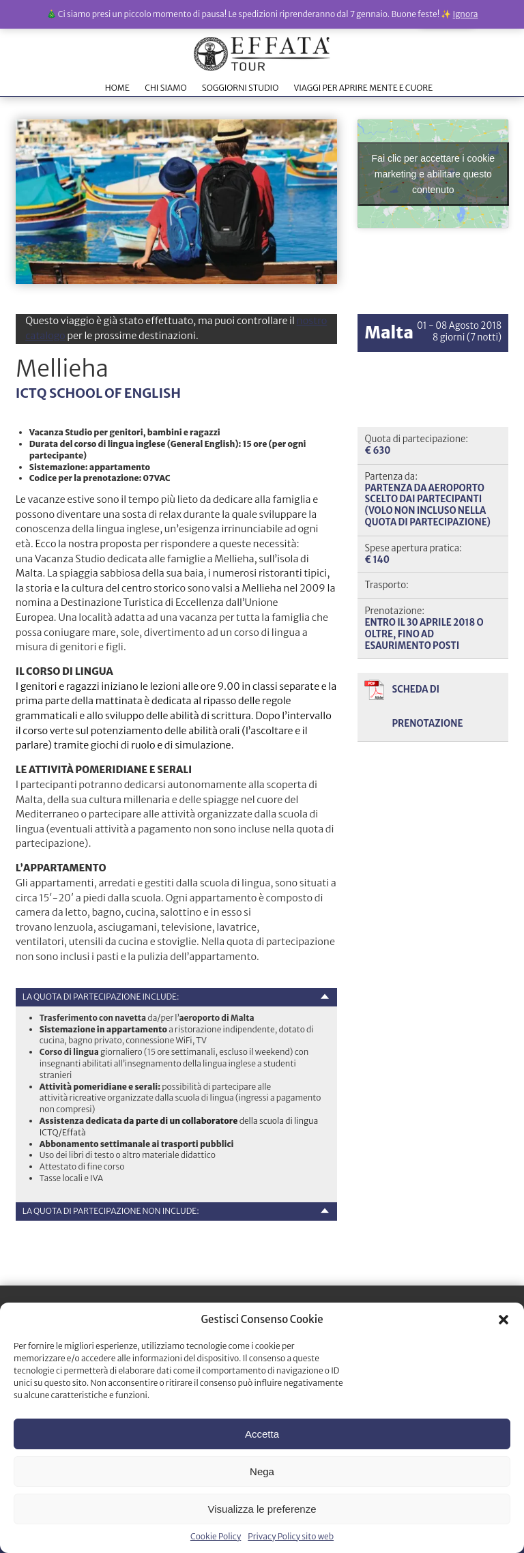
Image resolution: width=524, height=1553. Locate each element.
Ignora (465, 14)
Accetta (262, 1434)
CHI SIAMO (165, 88)
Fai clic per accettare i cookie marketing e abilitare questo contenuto (433, 173)
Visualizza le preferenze (262, 1509)
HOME (117, 88)
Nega (262, 1471)
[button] (503, 1319)
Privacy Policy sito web (291, 1536)
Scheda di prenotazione (427, 706)
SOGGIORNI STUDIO (240, 88)
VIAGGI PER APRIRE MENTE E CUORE (363, 88)
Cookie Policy (215, 1536)
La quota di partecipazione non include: (111, 1211)
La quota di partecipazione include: (101, 996)
